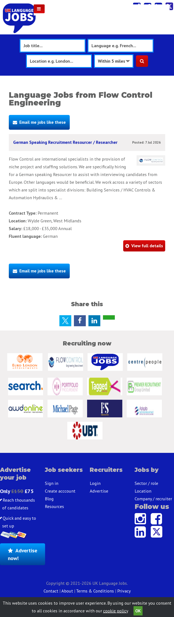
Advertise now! (22, 554)
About (67, 591)
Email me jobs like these (42, 122)
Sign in (51, 483)
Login (95, 483)
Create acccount (60, 491)
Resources (54, 506)
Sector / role (146, 483)
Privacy (124, 591)
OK (138, 611)
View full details (147, 246)
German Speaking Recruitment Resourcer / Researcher (65, 142)
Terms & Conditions (95, 591)
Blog (49, 499)
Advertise (99, 491)
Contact (51, 591)
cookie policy (115, 611)
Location (143, 491)
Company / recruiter (153, 499)
